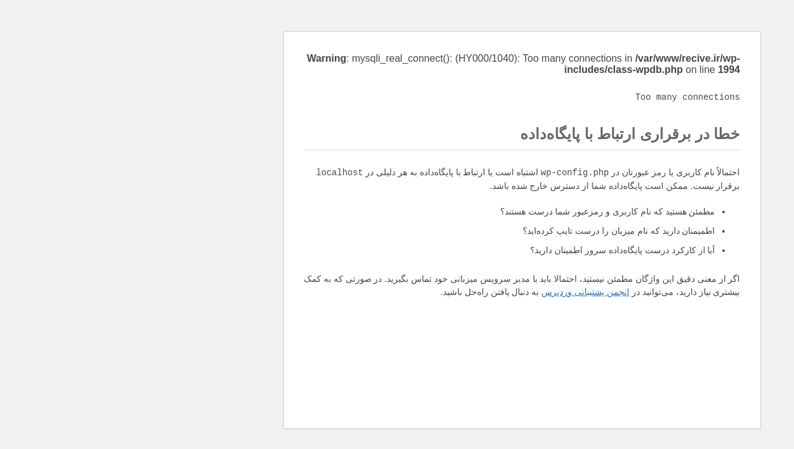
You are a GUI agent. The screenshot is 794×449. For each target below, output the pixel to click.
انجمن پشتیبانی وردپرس (461, 292)
